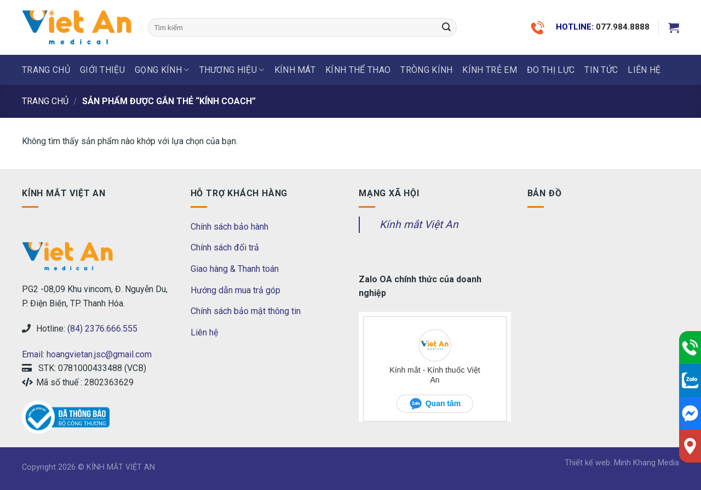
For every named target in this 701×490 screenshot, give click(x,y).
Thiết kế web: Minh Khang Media (622, 463)
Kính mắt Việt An (419, 224)
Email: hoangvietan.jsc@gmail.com (87, 354)
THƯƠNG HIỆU (232, 70)
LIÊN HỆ (644, 70)
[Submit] (446, 27)
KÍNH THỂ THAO (357, 70)
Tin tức (601, 70)
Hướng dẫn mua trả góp (235, 290)
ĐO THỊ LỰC (550, 70)
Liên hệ (204, 332)
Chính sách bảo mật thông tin (246, 311)
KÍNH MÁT (295, 70)
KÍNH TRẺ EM (489, 70)
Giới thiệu (102, 70)
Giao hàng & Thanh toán (235, 269)
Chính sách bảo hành (229, 226)
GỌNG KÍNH (162, 70)
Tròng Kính (426, 70)
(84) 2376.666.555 (102, 328)
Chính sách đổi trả (225, 247)
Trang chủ (46, 70)
